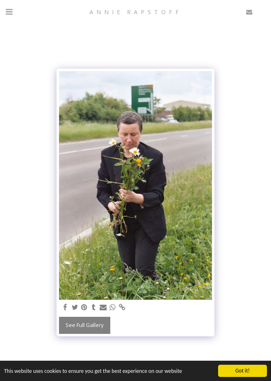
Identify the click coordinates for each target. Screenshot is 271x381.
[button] (9, 11)
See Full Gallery (85, 325)
